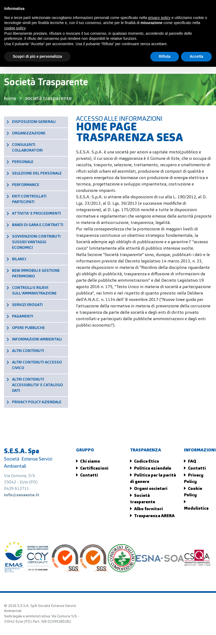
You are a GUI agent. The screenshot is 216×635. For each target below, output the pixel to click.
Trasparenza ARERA (154, 516)
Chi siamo (90, 461)
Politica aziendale (152, 468)
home (11, 98)
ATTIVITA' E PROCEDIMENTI (36, 213)
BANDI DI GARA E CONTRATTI (37, 225)
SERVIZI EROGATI (27, 305)
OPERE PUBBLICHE (28, 328)
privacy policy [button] (159, 18)
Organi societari (150, 489)
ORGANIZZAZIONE (28, 133)
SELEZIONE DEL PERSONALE (37, 173)
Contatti (89, 475)
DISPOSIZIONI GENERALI (34, 122)
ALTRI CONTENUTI (28, 351)
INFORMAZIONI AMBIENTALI (37, 339)
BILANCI (19, 259)
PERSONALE (22, 162)
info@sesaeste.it (21, 495)
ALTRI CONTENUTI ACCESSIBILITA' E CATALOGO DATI (37, 385)
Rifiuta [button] (165, 56)
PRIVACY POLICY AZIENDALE (36, 402)
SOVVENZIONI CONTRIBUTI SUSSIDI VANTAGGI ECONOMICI (36, 242)
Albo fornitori (148, 509)
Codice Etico (146, 461)
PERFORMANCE (25, 185)
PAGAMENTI (22, 316)
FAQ (192, 461)
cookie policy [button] (14, 28)
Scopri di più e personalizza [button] (37, 56)
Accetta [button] (196, 56)
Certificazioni (94, 468)
